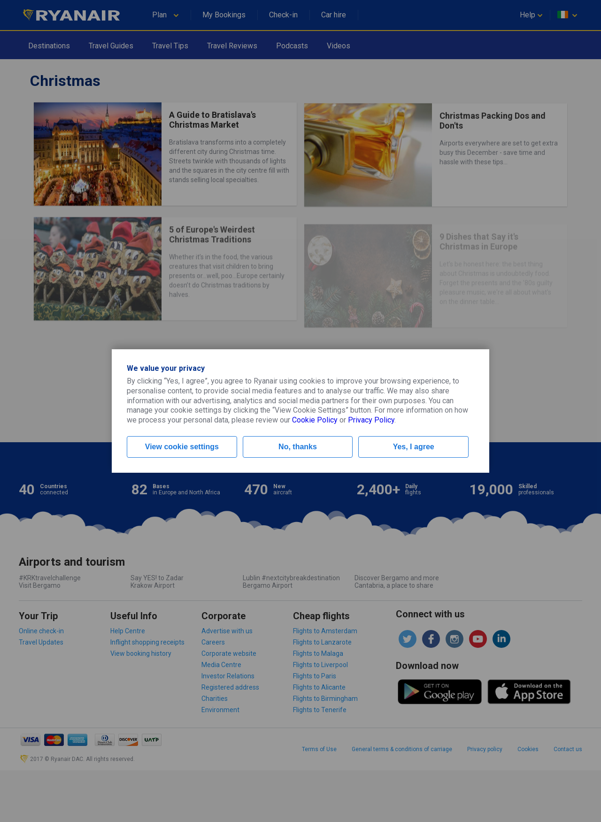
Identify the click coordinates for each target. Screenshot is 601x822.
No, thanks (297, 447)
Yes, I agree (413, 447)
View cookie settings (182, 447)
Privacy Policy (371, 419)
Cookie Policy (315, 419)
